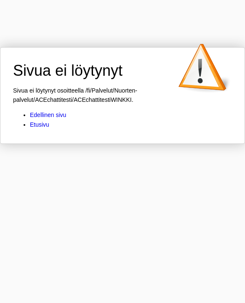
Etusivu (39, 124)
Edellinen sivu (48, 115)
